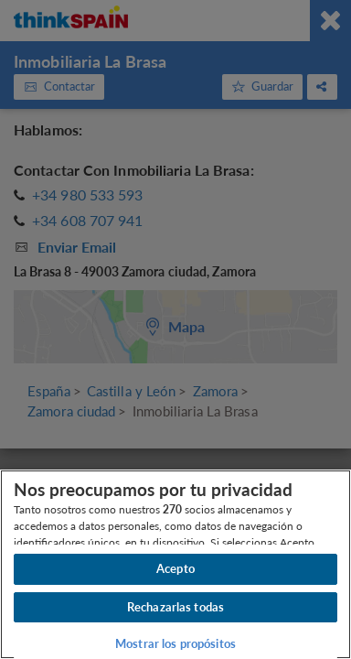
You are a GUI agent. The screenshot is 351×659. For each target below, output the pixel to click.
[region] (175, 564)
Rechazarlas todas (175, 607)
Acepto (175, 568)
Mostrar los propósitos (175, 643)
